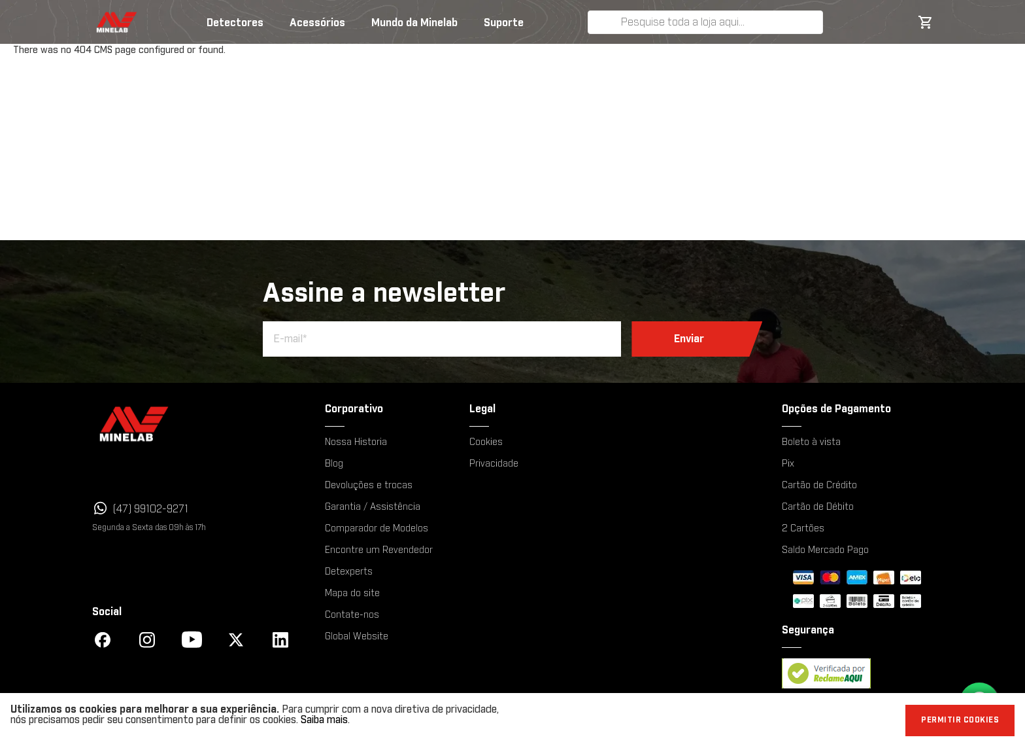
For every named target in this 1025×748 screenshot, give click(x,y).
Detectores (235, 23)
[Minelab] (190, 424)
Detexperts (349, 572)
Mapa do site (352, 593)
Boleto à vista (811, 442)
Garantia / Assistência (372, 507)
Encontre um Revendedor (379, 550)
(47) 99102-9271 (150, 509)
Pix (788, 464)
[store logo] (104, 22)
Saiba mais (324, 720)
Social (107, 612)
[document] (512, 720)
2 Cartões (803, 528)
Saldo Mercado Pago (825, 550)
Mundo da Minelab (414, 23)
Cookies (486, 442)
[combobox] (719, 22)
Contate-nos (352, 615)
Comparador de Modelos (376, 528)
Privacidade (493, 464)
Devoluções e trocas (368, 485)
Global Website (356, 636)
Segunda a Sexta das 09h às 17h (149, 527)
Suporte (504, 23)
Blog (334, 464)
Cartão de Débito (818, 507)
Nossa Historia (356, 442)
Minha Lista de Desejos (883, 22)
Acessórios (317, 23)
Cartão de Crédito (819, 485)
